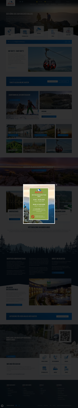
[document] (39, 204)
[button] (2, 406)
